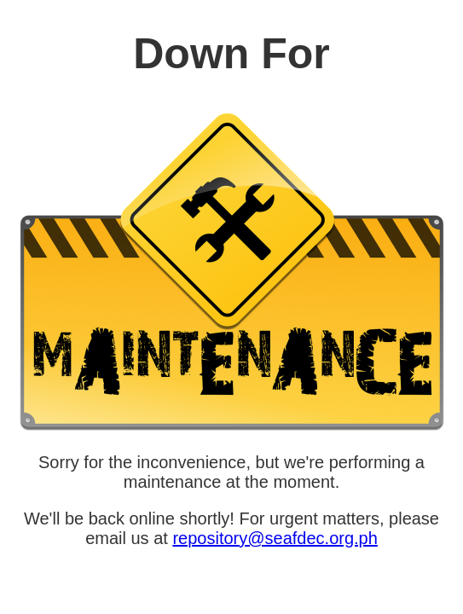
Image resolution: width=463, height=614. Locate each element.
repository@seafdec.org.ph (274, 538)
